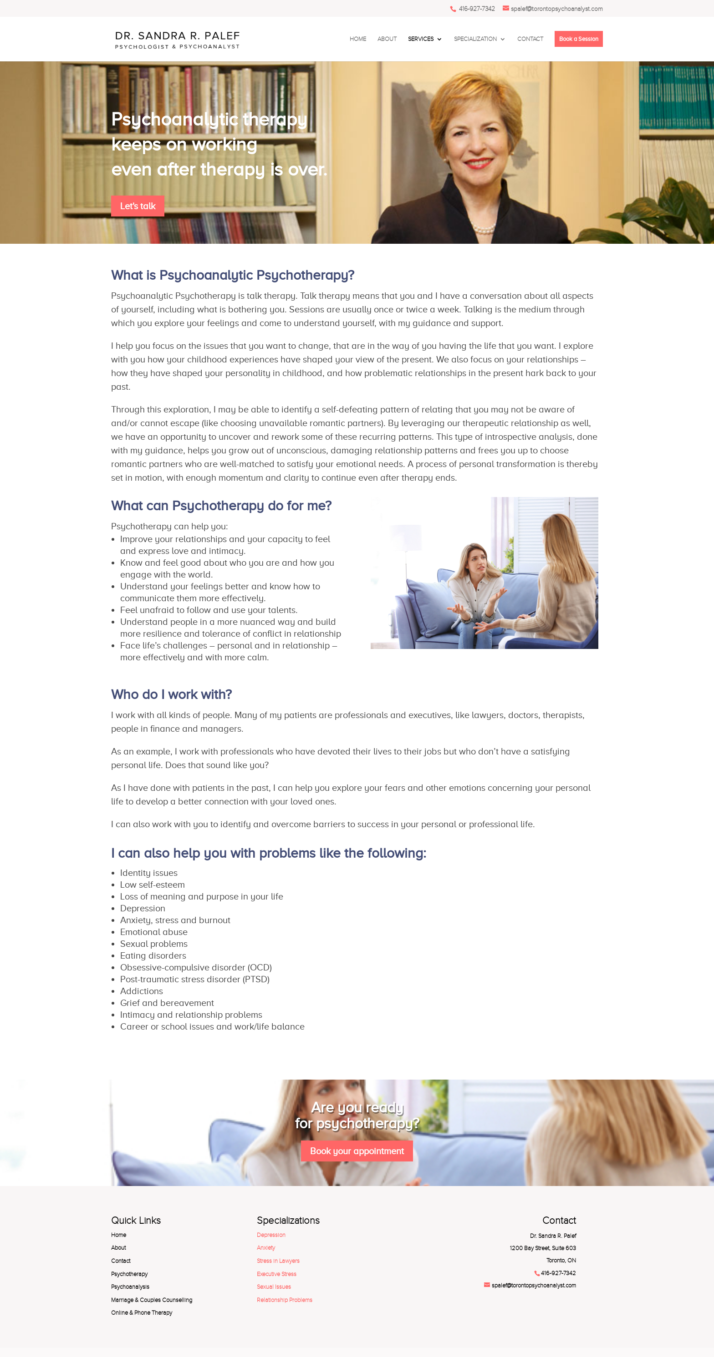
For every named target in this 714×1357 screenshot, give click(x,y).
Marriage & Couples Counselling (151, 1300)
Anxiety (266, 1247)
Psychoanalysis (130, 1287)
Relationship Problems (284, 1300)
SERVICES (421, 39)
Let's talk (137, 206)
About (118, 1247)
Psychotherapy (129, 1274)
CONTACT (530, 39)
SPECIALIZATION (475, 39)
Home (118, 1235)
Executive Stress (276, 1274)
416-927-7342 (476, 9)
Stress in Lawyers (278, 1261)
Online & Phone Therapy (141, 1313)
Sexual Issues (274, 1287)
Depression (271, 1235)
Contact (120, 1261)
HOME (358, 39)
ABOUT (387, 39)
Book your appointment (357, 1151)
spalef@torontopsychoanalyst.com (534, 1285)
